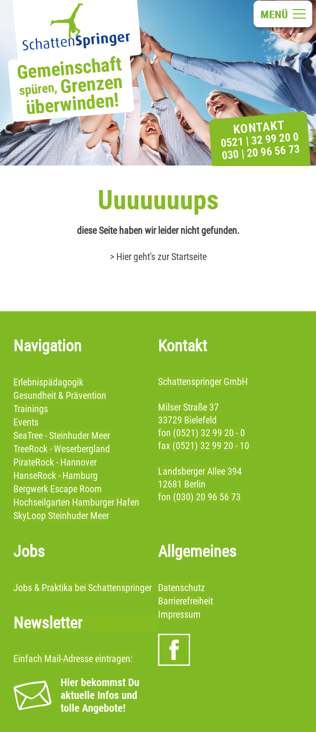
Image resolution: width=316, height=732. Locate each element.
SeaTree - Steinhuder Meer (61, 435)
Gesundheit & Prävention (59, 395)
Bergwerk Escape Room (57, 488)
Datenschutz (181, 587)
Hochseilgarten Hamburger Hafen (76, 502)
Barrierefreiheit (185, 601)
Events (25, 422)
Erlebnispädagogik (48, 382)
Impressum (179, 614)
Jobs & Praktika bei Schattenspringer (82, 587)
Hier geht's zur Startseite (161, 256)
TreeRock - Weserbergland (61, 448)
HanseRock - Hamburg (55, 475)
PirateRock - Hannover (55, 462)
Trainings (30, 408)
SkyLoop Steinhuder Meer (61, 515)
